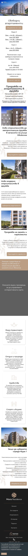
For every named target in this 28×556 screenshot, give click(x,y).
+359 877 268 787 (14, 80)
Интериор (14, 519)
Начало (14, 506)
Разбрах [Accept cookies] (4, 553)
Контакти (14, 528)
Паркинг (14, 523)
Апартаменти (14, 515)
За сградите (14, 510)
